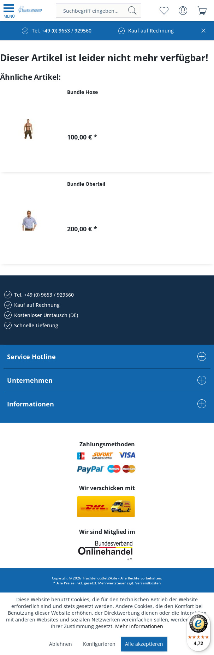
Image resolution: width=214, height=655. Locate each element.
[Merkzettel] (164, 11)
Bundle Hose (82, 92)
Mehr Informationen (139, 626)
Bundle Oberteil (86, 183)
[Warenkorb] (202, 11)
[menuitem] (9, 11)
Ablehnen (60, 644)
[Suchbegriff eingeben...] (98, 11)
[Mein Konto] (183, 11)
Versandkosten (148, 582)
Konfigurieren (99, 644)
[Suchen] (132, 11)
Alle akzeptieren (144, 644)
